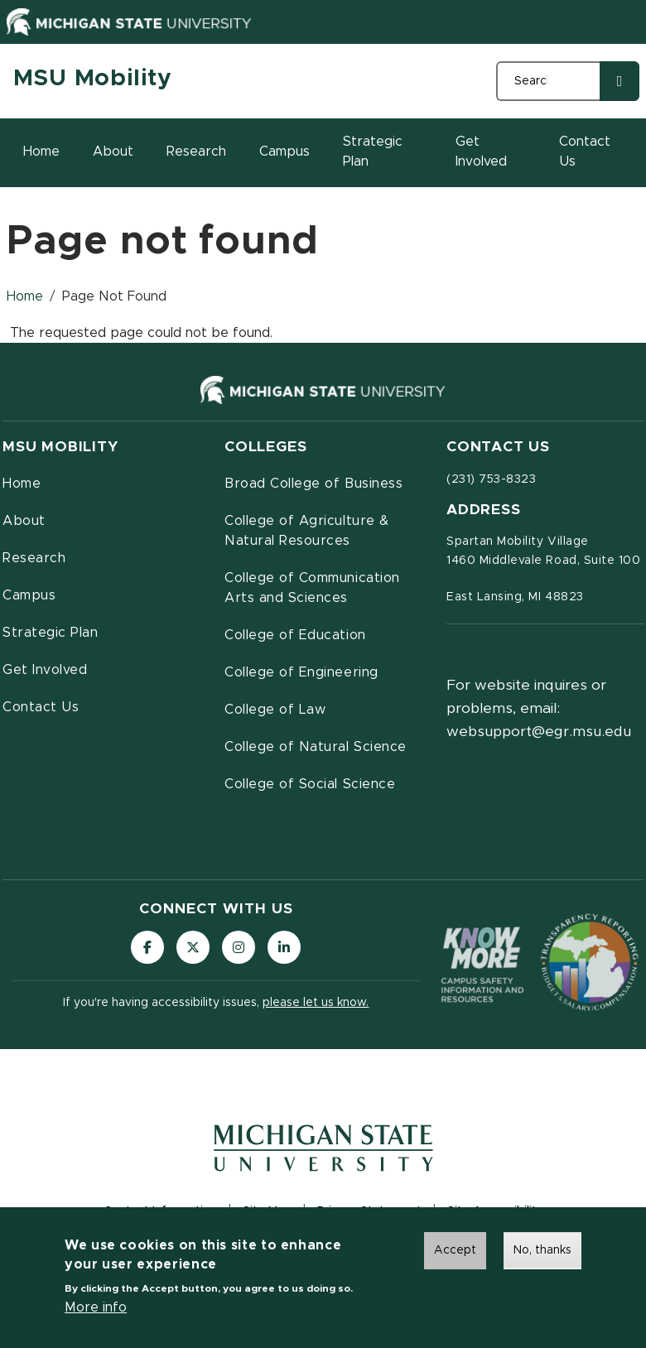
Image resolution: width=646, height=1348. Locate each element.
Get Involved (481, 151)
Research (196, 151)
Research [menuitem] (33, 558)
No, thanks (542, 1255)
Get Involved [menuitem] (44, 669)
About (113, 151)
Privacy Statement (369, 1211)
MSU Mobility (92, 78)
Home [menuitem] (21, 483)
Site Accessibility (495, 1211)
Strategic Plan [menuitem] (50, 632)
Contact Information (160, 1211)
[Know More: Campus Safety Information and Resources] (483, 962)
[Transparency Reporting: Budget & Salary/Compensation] (589, 962)
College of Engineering (301, 672)
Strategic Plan (373, 151)
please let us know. (316, 1003)
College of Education (295, 635)
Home (41, 151)
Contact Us (584, 151)
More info (96, 1312)
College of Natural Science (315, 746)
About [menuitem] (24, 520)
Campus (284, 151)
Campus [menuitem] (28, 595)
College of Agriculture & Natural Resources (306, 530)
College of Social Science (309, 784)
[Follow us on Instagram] (238, 947)
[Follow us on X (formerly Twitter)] (193, 947)
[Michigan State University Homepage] (323, 1159)
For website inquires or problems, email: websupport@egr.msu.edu (538, 708)
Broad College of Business (313, 483)
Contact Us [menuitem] (40, 707)
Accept (455, 1255)
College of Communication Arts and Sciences (312, 587)
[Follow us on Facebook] (147, 947)
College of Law (274, 709)
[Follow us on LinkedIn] (284, 947)
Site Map (267, 1211)
